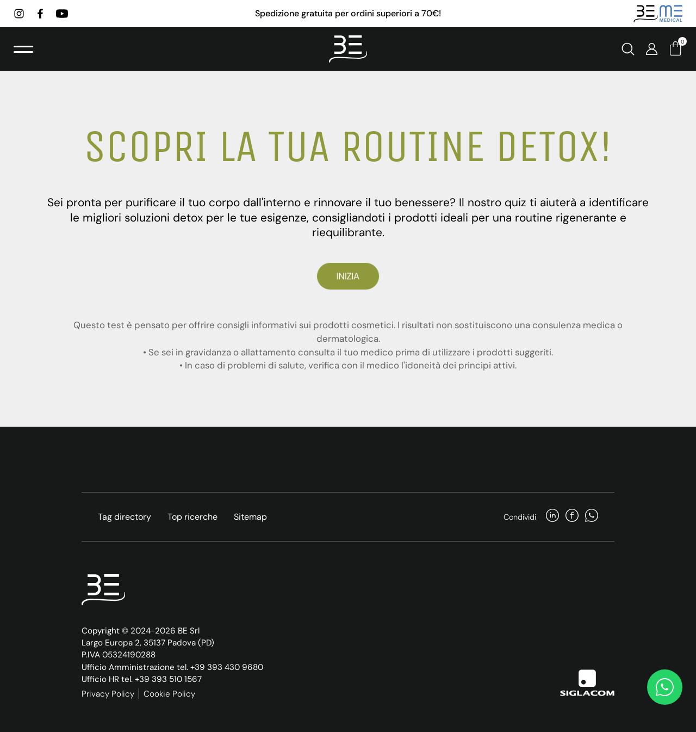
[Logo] (348, 49)
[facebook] (40, 14)
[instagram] (19, 14)
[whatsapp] (591, 517)
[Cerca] (628, 49)
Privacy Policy (108, 693)
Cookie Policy (169, 693)
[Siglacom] (587, 683)
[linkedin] (552, 517)
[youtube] (62, 14)
